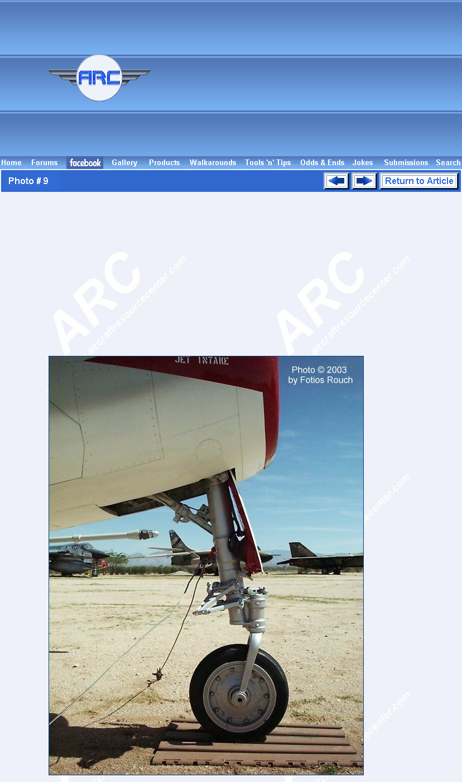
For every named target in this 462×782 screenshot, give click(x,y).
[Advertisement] (329, 78)
